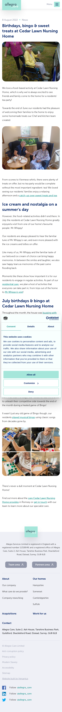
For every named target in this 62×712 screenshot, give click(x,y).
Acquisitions (9, 613)
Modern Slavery (9, 662)
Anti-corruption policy (13, 651)
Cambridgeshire (40, 598)
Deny (31, 391)
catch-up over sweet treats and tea (38, 195)
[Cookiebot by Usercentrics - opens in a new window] (46, 318)
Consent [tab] (11, 326)
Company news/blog (12, 598)
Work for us (39, 613)
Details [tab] (31, 326)
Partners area (42, 564)
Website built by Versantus (15, 678)
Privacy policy (8, 656)
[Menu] (57, 4)
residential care (10, 284)
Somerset (37, 591)
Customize (31, 383)
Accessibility (8, 667)
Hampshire (38, 585)
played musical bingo (23, 417)
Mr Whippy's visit (14, 292)
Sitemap (6, 673)
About (5, 578)
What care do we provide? (15, 591)
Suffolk (36, 604)
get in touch (40, 502)
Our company (9, 585)
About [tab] (51, 326)
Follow (20, 688)
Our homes (39, 578)
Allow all (31, 374)
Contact (6, 623)
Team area (14, 564)
